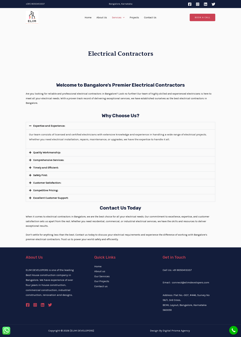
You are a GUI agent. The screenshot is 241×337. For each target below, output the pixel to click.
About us (99, 271)
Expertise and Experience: (49, 125)
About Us (101, 17)
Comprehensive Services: (48, 160)
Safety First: (40, 175)
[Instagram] (197, 4)
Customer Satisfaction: (47, 182)
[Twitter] (213, 4)
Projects (134, 17)
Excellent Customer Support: (50, 197)
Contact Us (150, 17)
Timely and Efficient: (45, 167)
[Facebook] (190, 4)
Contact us (101, 286)
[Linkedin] (205, 4)
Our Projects (101, 281)
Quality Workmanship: (47, 152)
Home (88, 17)
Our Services (102, 276)
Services (118, 17)
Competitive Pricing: (45, 190)
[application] (123, 17)
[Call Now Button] (233, 330)
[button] (120, 126)
